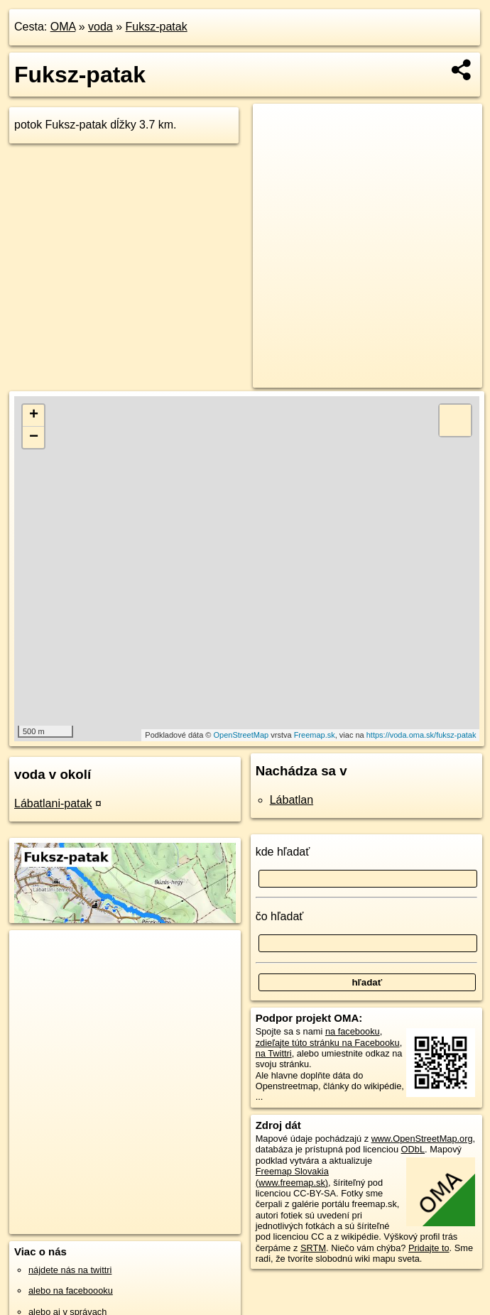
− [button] (33, 437)
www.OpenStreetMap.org (422, 1138)
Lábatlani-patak (53, 803)
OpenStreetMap (241, 735)
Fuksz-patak (156, 27)
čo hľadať (280, 916)
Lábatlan (291, 800)
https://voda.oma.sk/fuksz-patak (421, 735)
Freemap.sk (314, 735)
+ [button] (33, 415)
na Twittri (274, 1053)
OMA (63, 27)
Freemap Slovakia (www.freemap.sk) (292, 1176)
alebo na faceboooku (70, 1290)
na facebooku (352, 1031)
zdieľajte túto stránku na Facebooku (328, 1042)
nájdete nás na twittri (69, 1270)
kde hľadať (283, 852)
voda (100, 27)
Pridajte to (429, 1248)
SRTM (313, 1248)
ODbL (413, 1149)
